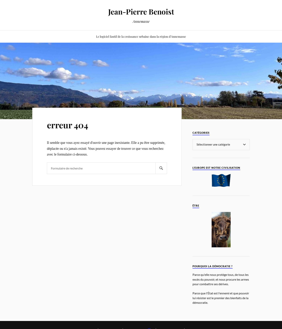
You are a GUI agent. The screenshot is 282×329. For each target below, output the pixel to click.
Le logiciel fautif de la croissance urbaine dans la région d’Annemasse (141, 36)
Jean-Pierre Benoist (141, 11)
